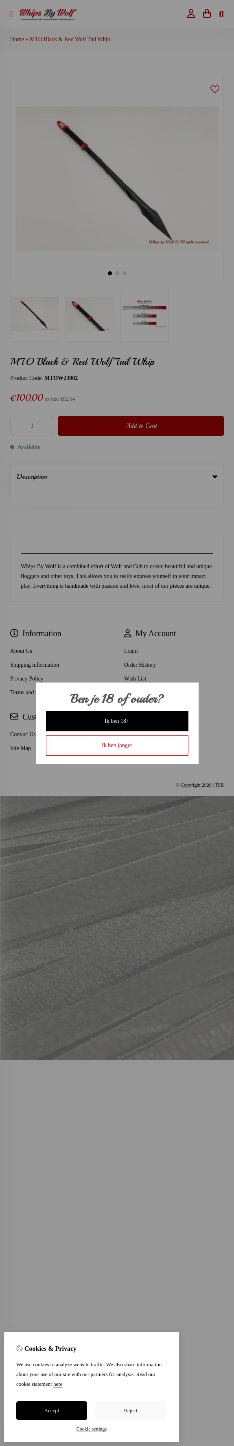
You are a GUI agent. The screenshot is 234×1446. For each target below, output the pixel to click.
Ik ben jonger (117, 745)
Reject (130, 1410)
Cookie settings (92, 1429)
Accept (51, 1410)
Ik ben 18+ (117, 721)
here (57, 1384)
